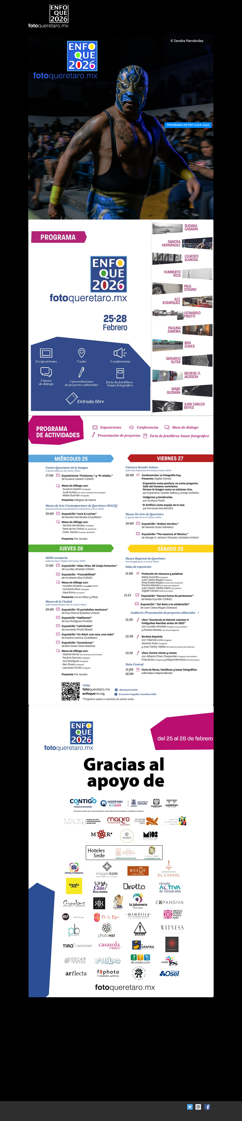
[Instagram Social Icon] (198, 1107)
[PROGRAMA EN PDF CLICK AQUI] (188, 125)
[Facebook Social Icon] (207, 1107)
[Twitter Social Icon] (190, 1107)
